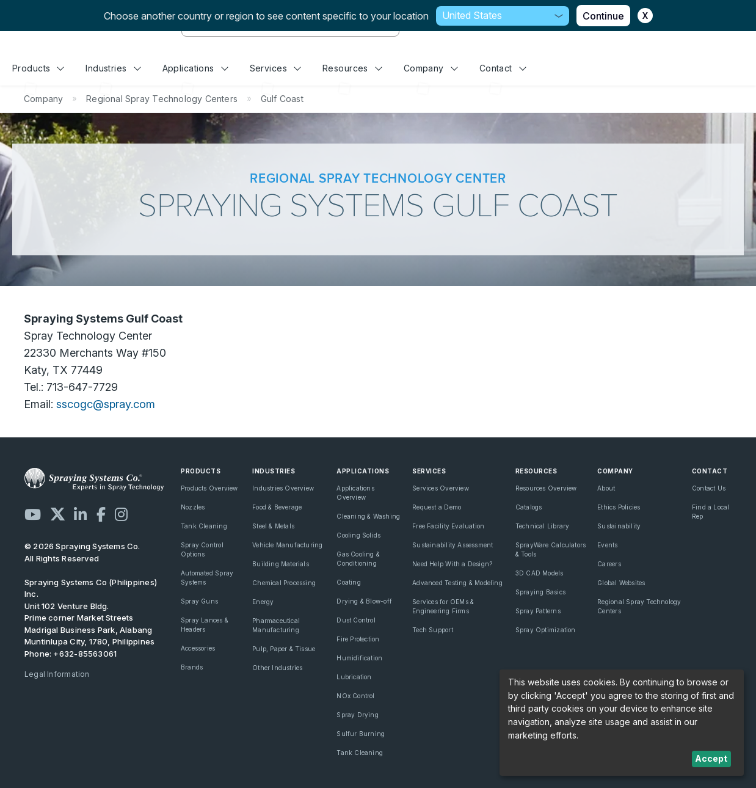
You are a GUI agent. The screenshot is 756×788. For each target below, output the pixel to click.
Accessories (198, 648)
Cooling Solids (358, 535)
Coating (348, 582)
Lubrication (353, 676)
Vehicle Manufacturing (287, 545)
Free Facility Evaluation (448, 526)
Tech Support (432, 629)
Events (607, 545)
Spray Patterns (538, 611)
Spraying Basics (540, 592)
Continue (603, 16)
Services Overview (440, 488)
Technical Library (542, 526)
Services (275, 68)
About (606, 488)
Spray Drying (357, 714)
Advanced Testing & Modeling (457, 582)
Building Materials (280, 563)
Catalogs (528, 507)
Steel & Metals (273, 526)
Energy (263, 601)
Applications (195, 68)
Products (38, 68)
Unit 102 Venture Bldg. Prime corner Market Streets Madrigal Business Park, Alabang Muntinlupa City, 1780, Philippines (89, 624)
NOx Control (355, 695)
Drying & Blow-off (364, 601)
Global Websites (621, 582)
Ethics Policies (618, 507)
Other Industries (277, 667)
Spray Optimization (545, 629)
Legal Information (57, 674)
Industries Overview (283, 488)
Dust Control (356, 620)
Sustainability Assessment (452, 545)
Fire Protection (357, 639)
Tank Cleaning (204, 526)
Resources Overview (546, 488)
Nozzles (193, 507)
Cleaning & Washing (368, 516)
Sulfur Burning (360, 733)
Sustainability (619, 526)
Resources (352, 68)
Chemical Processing (284, 582)
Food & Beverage (277, 507)
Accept (711, 758)
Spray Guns (199, 601)
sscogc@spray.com (105, 404)
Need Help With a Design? (452, 563)
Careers (608, 563)
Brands (192, 667)
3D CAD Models (539, 573)
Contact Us (708, 488)
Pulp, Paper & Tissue (283, 648)
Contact (502, 68)
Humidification (359, 658)
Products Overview (209, 488)
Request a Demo (436, 507)
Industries (112, 68)
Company (431, 68)
